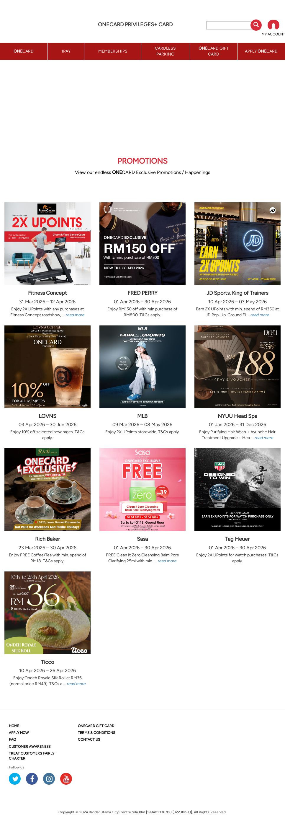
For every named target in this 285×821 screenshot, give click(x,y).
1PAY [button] (66, 51)
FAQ (12, 739)
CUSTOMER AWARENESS (29, 747)
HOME (14, 726)
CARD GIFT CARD (96, 726)
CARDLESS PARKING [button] (165, 51)
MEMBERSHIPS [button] (112, 51)
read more (74, 314)
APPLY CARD (261, 51)
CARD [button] (24, 51)
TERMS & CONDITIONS (96, 733)
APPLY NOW (19, 733)
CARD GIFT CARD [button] (214, 51)
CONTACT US (89, 739)
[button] (273, 28)
